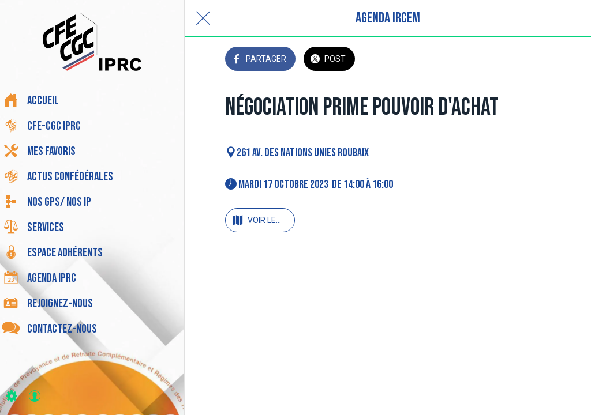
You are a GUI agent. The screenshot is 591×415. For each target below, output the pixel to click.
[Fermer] (203, 18)
